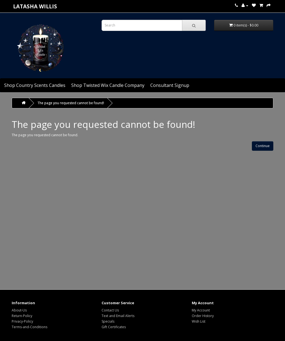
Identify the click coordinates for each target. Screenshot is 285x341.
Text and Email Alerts (118, 315)
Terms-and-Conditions (29, 327)
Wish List (198, 321)
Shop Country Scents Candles (34, 85)
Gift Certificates (114, 327)
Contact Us (110, 310)
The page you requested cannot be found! (71, 103)
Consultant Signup (169, 85)
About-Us (19, 310)
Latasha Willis (35, 6)
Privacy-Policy (22, 321)
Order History (203, 315)
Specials (108, 321)
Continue (262, 145)
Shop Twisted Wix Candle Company (107, 85)
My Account (201, 310)
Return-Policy (22, 315)
